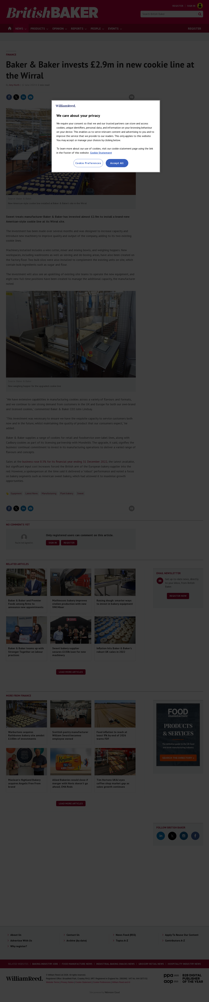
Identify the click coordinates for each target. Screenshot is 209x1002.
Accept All (117, 163)
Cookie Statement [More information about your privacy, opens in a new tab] (101, 152)
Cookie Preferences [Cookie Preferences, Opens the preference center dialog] (88, 163)
